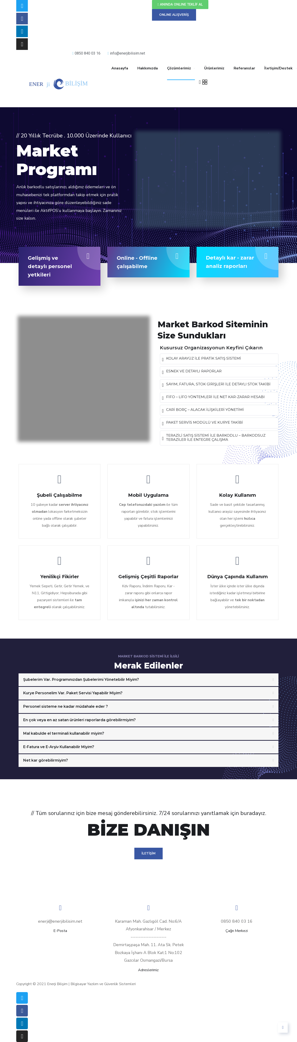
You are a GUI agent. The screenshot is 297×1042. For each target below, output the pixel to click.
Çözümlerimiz (179, 68)
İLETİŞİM (148, 853)
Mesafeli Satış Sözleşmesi (134, 977)
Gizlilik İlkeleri (82, 977)
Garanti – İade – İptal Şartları (198, 977)
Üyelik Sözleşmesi (255, 977)
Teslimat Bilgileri (40, 977)
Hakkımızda (147, 68)
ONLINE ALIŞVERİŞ (174, 15)
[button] (180, 4)
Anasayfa (119, 68)
